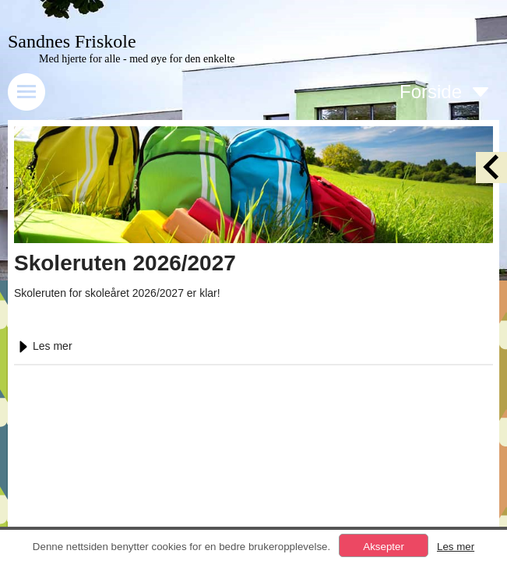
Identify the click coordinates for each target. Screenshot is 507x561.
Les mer (43, 346)
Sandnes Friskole (72, 41)
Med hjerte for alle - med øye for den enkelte (137, 59)
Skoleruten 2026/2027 (125, 263)
